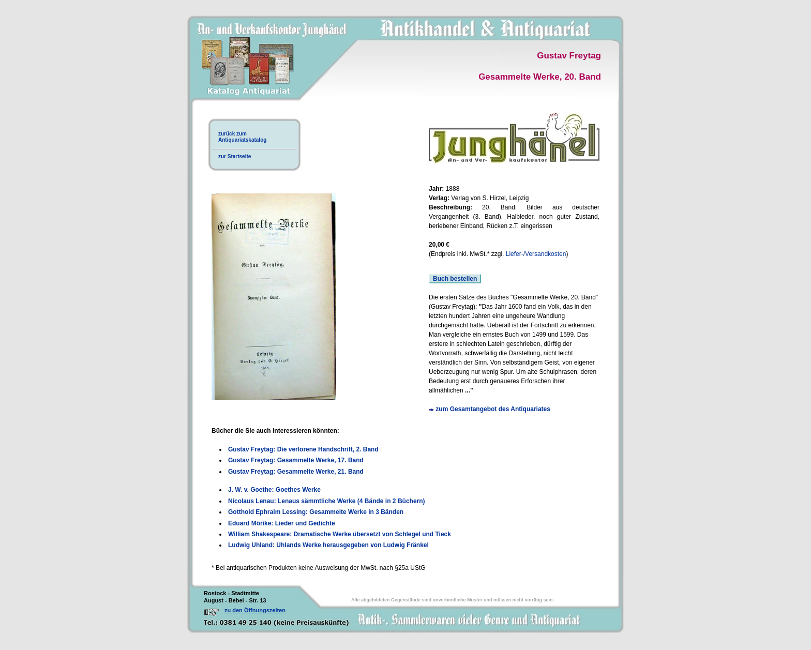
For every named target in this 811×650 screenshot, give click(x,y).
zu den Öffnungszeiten (255, 610)
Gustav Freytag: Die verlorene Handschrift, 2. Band (303, 449)
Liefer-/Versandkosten (536, 254)
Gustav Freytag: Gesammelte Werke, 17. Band (296, 460)
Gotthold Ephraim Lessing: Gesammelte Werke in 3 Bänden (315, 512)
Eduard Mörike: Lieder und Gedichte (281, 523)
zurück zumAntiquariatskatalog (242, 137)
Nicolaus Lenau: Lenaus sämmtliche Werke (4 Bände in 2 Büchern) (326, 501)
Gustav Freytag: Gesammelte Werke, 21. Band (296, 471)
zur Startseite (234, 156)
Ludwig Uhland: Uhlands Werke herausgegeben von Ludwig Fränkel (328, 545)
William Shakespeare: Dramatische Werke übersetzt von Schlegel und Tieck (339, 534)
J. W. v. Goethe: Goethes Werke (274, 489)
